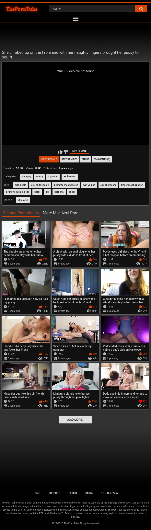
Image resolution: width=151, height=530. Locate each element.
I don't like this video (66, 152)
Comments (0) (101, 159)
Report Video (69, 159)
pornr (37, 192)
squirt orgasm (108, 185)
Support (54, 493)
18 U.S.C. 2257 (109, 493)
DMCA (89, 493)
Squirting (53, 176)
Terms (72, 493)
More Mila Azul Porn (60, 213)
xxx (47, 192)
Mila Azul (23, 200)
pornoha (59, 192)
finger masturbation (132, 185)
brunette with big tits (17, 192)
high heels (20, 185)
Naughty (26, 176)
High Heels (70, 176)
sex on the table (40, 185)
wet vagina (89, 185)
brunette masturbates (66, 185)
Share (85, 159)
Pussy (39, 176)
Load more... (75, 419)
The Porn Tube (71, 523)
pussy (72, 192)
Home (36, 493)
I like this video (60, 152)
